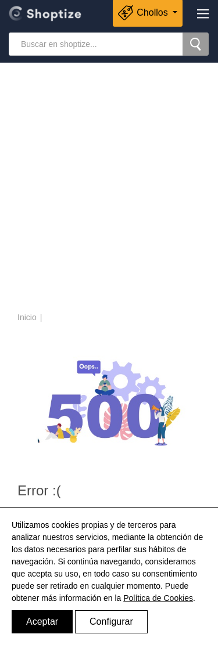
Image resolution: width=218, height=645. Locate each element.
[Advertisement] (109, 189)
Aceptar (42, 621)
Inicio (27, 317)
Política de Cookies (158, 598)
